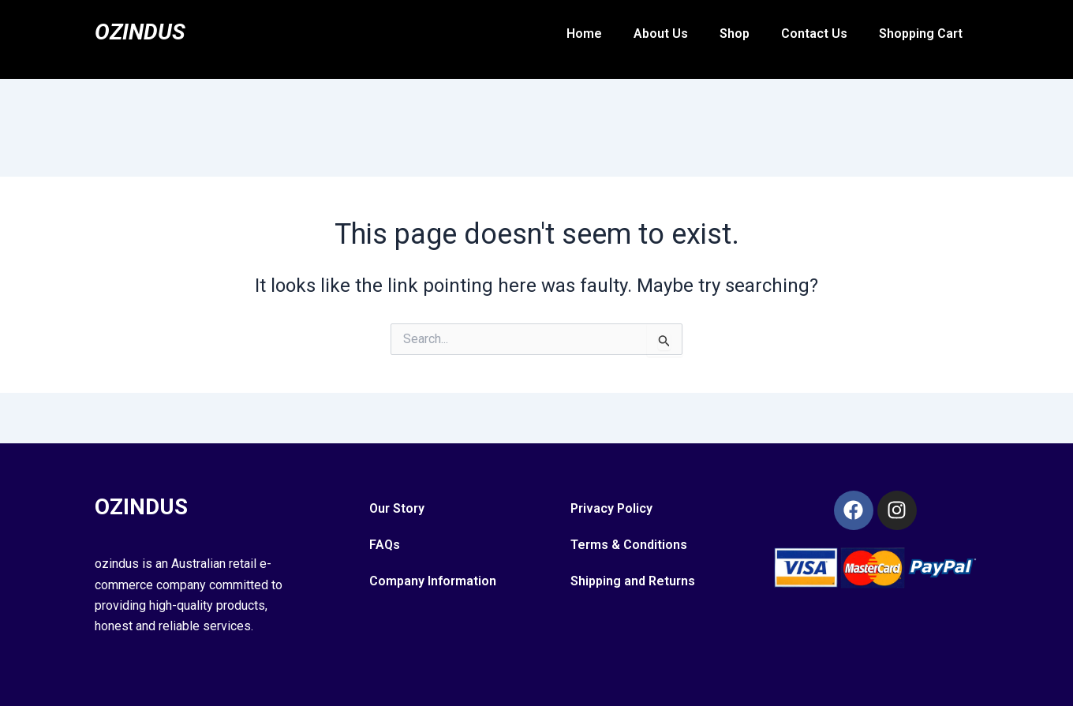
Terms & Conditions (628, 544)
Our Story (396, 508)
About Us (661, 33)
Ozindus (144, 31)
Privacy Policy (611, 508)
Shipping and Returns (632, 580)
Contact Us (814, 33)
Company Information (432, 580)
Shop (735, 33)
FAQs (384, 544)
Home (584, 33)
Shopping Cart (921, 33)
